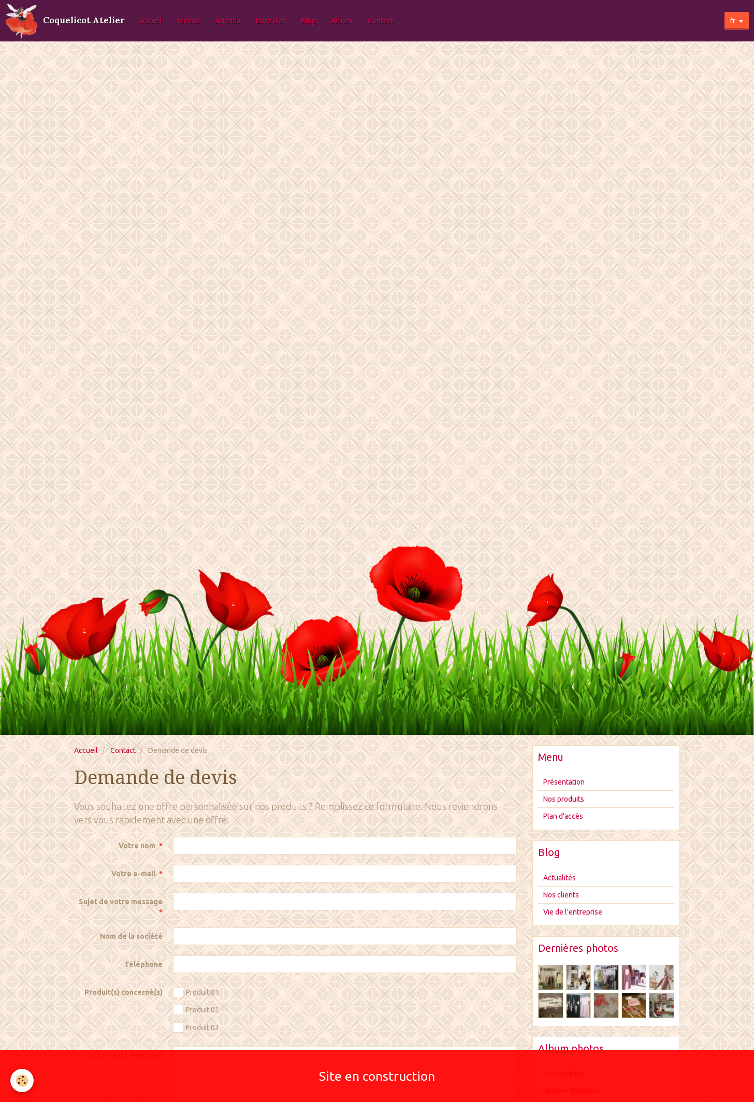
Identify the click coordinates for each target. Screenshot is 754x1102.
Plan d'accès (563, 816)
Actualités (559, 878)
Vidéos (189, 21)
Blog (308, 21)
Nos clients (561, 895)
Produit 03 (196, 1027)
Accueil (150, 21)
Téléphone (143, 964)
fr (732, 21)
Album (341, 21)
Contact (380, 21)
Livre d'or (270, 21)
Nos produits (563, 799)
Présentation (564, 782)
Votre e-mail (133, 873)
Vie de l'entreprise (572, 912)
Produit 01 (196, 992)
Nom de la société (131, 936)
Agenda (227, 21)
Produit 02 (196, 1010)
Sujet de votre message (121, 901)
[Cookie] (22, 1080)
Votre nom (137, 846)
